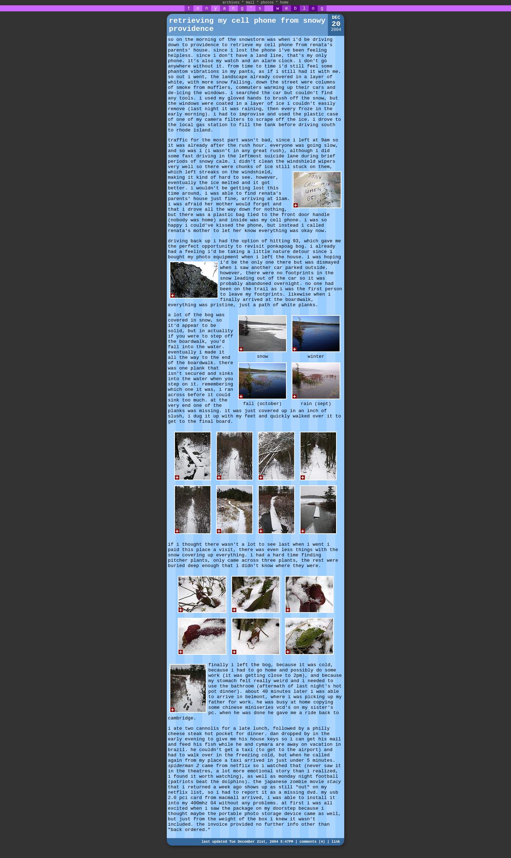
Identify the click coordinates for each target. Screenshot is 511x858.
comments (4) (312, 842)
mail (250, 3)
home (284, 3)
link (335, 842)
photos (267, 3)
